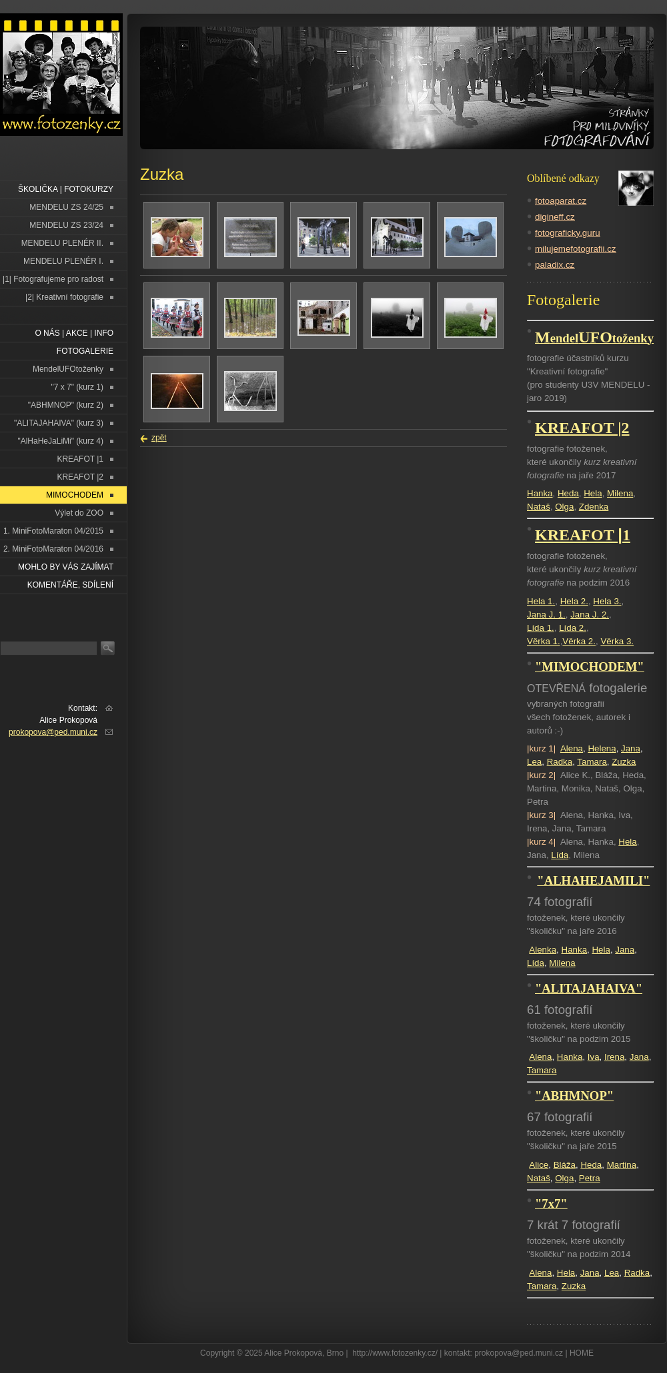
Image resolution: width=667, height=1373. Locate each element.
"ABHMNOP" (574, 1096)
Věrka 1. (543, 641)
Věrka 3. (617, 641)
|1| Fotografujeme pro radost (53, 279)
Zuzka (624, 762)
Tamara (591, 762)
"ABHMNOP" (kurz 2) (65, 405)
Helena (602, 748)
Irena (614, 1057)
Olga (564, 507)
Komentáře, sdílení (70, 585)
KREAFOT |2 (80, 477)
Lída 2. (572, 628)
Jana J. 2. (589, 615)
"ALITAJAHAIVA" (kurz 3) (58, 423)
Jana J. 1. (546, 615)
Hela (593, 493)
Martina (621, 1165)
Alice (538, 1165)
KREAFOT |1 (80, 459)
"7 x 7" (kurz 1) (77, 387)
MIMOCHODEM (74, 495)
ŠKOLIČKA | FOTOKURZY (65, 189)
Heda (568, 493)
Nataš (538, 507)
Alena (571, 748)
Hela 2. (574, 601)
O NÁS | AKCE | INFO (74, 333)
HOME (582, 1353)
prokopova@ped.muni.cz (53, 732)
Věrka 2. (579, 641)
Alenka (542, 950)
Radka (560, 762)
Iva (594, 1057)
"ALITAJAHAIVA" (588, 988)
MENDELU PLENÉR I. (63, 261)
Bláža (565, 1165)
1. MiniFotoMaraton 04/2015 (53, 531)
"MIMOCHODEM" (589, 667)
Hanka (540, 493)
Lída (559, 855)
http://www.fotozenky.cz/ (395, 1353)
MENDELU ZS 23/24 (66, 225)
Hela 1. (541, 601)
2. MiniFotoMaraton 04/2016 (53, 549)
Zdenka (593, 507)
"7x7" (551, 1203)
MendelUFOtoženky (68, 369)
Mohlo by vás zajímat (65, 567)
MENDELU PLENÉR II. (62, 243)
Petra (589, 1178)
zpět (159, 437)
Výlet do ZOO (79, 513)
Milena (620, 493)
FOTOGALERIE (85, 351)
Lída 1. (540, 628)
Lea (534, 762)
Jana (630, 748)
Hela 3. (607, 601)
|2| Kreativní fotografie (64, 297)
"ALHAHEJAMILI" (593, 880)
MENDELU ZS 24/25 (66, 207)
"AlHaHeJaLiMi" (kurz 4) (60, 441)
